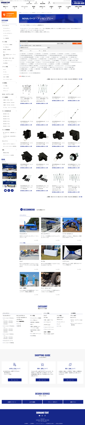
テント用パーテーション (7, 60)
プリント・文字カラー (52, 402)
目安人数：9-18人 (6, 123)
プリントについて (24, 7)
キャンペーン (5, 141)
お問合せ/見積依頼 (78, 7)
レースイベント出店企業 (71, 65)
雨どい (4, 52)
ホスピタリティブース (8, 340)
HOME (20, 12)
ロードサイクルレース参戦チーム (47, 65)
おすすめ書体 (32, 402)
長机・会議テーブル (48, 320)
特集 (3, 149)
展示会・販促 (23, 70)
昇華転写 (31, 63)
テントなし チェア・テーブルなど (9, 107)
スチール (76, 58)
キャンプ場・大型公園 (43, 67)
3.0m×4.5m (46, 53)
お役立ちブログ (42, 7)
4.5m (48, 57)
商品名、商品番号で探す (36, 45)
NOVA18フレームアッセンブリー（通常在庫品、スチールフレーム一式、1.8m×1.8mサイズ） (26, 99)
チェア (4, 69)
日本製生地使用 (66, 63)
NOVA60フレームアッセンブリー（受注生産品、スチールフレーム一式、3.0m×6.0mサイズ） (74, 188)
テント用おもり (6, 47)
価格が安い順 (54, 79)
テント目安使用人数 (6, 111)
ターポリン (38, 60)
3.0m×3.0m (38, 53)
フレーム (38, 12)
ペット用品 (5, 85)
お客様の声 (51, 7)
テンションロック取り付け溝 (49, 62)
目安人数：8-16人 (6, 121)
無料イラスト (73, 402)
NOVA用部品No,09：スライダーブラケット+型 (58, 143)
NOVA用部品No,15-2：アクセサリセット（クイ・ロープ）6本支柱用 (42, 187)
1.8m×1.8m (23, 53)
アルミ (70, 58)
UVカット (39, 62)
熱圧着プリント (24, 63)
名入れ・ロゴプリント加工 (8, 94)
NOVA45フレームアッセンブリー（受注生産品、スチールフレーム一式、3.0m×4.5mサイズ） (58, 188)
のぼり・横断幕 (6, 76)
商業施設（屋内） (24, 68)
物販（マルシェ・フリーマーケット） (56, 67)
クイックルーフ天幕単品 (8, 342)
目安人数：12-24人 (6, 126)
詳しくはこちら (14, 380)
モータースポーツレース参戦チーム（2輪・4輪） (29, 65)
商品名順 (70, 79)
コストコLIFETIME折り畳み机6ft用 (27, 57)
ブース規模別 (5, 97)
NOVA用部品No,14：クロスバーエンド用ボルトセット (74, 165)
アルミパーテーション (49, 329)
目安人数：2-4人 (6, 113)
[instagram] (8, 190)
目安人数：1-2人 (55, 57)
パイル (59, 62)
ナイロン (22, 62)
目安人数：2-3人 (64, 57)
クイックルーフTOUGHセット (8, 329)
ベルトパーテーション (49, 327)
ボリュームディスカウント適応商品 (9, 146)
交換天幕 (19, 326)
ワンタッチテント (6, 28)
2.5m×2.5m (31, 53)
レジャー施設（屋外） (70, 67)
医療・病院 (38, 68)
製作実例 (33, 7)
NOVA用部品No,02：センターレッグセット (74, 98)
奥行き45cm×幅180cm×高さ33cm (56, 55)
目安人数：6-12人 (6, 118)
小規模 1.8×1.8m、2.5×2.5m (8, 105)
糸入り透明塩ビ (56, 60)
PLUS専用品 (5, 63)
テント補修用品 (6, 38)
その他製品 (4, 82)
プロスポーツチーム (24, 67)
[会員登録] (9, 14)
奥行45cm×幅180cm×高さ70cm (26, 55)
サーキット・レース (60, 65)
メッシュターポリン (46, 60)
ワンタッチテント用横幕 (7, 44)
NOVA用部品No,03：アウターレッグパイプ (26, 122)
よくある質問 (68, 7)
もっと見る (36, 240)
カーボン (30, 60)
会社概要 (26, 423)
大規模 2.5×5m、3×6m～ (8, 100)
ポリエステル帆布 (31, 62)
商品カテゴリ (5, 7)
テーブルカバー (47, 322)
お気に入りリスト (24, 72)
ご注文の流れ (14, 7)
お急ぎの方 (52, 63)
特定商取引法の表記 (50, 423)
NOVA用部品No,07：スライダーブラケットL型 (26, 143)
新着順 (65, 79)
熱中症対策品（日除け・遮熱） (9, 58)
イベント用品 (5, 66)
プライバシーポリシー (40, 423)
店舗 (31, 68)
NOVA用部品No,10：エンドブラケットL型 (74, 143)
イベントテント (5, 25)
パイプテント (5, 35)
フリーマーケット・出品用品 (8, 155)
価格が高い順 (60, 79)
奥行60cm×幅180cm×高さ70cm (41, 55)
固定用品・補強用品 (7, 49)
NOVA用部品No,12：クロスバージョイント (42, 165)
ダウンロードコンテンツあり (42, 63)
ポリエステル (23, 60)
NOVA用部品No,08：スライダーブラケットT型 (42, 143)
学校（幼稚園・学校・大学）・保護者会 (60, 68)
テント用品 (4, 41)
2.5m (37, 57)
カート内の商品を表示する (35, 72)
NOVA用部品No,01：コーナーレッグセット (58, 98)
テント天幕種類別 (6, 129)
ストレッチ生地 (66, 62)
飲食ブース (34, 67)
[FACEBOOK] (12, 190)
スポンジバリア (6, 88)
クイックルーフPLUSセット (8, 321)
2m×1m (67, 53)
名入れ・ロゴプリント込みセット (9, 143)
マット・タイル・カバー (7, 79)
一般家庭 (30, 70)
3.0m (43, 57)
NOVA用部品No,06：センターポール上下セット (74, 122)
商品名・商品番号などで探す (25, 45)
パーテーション (6, 74)
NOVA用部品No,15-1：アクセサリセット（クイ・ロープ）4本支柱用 (26, 187)
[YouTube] (5, 190)
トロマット (64, 60)
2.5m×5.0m (53, 53)
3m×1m (74, 53)
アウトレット (5, 90)
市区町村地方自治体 (46, 68)
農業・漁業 (73, 68)
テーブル (4, 71)
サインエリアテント (7, 30)
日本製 (58, 63)
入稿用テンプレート (12, 402)
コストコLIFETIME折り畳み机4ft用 (71, 55)
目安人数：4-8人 (6, 116)
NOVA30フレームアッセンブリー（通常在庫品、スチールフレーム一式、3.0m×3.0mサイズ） (42, 99)
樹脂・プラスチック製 (73, 60)
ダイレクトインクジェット (76, 62)
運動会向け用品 (6, 152)
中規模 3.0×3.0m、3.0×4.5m (8, 102)
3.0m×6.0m (61, 53)
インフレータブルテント (7, 33)
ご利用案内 (59, 7)
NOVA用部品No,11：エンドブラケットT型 (26, 165)
